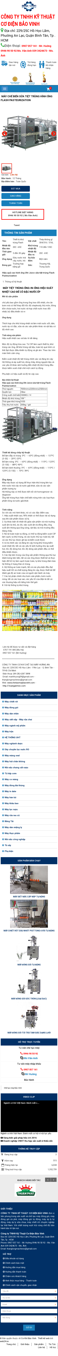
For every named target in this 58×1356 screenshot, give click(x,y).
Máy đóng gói (10, 707)
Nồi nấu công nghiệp (13, 839)
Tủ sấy (6, 845)
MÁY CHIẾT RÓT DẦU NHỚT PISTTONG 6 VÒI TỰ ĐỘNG (29, 931)
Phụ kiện (7, 851)
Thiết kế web (44, 1338)
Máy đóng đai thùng (13, 785)
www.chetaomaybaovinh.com (21, 682)
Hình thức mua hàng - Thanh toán (20, 1280)
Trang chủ (11, 1344)
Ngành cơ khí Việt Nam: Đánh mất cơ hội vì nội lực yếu (26, 1133)
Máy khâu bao (10, 803)
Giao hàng (15, 196)
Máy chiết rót (10, 701)
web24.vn (4, 1341)
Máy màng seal (11, 755)
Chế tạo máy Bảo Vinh (13, 1088)
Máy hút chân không (13, 761)
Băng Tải (8, 821)
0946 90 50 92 (30, 1053)
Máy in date (9, 791)
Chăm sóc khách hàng (14, 1276)
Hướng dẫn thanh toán (14, 1271)
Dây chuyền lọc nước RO (15, 749)
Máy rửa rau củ (10, 815)
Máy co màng (10, 779)
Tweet (17, 225)
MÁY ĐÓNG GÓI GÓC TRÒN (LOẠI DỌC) (29, 999)
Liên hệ (41, 1347)
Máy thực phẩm (11, 833)
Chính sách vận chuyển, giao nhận (20, 1285)
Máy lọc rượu (10, 809)
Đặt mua (15, 188)
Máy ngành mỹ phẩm (13, 725)
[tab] (16, 233)
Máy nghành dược (12, 743)
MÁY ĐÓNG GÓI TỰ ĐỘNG (29, 965)
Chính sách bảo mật (13, 1263)
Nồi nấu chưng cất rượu (15, 767)
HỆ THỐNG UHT (11, 737)
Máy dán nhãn (10, 713)
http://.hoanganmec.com (14, 686)
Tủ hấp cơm (9, 773)
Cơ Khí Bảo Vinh (28, 1338)
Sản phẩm (39, 1344)
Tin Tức (52, 1344)
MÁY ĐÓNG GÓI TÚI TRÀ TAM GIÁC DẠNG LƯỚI (29, 1033)
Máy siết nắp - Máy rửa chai (17, 719)
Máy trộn (7, 731)
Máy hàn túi (9, 797)
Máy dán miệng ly (12, 827)
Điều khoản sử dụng (13, 1258)
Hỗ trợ (53, 1347)
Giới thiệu (25, 1344)
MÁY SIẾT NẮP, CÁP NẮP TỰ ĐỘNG (29, 897)
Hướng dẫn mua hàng (14, 1267)
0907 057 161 (31, 1069)
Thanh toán (15, 203)
